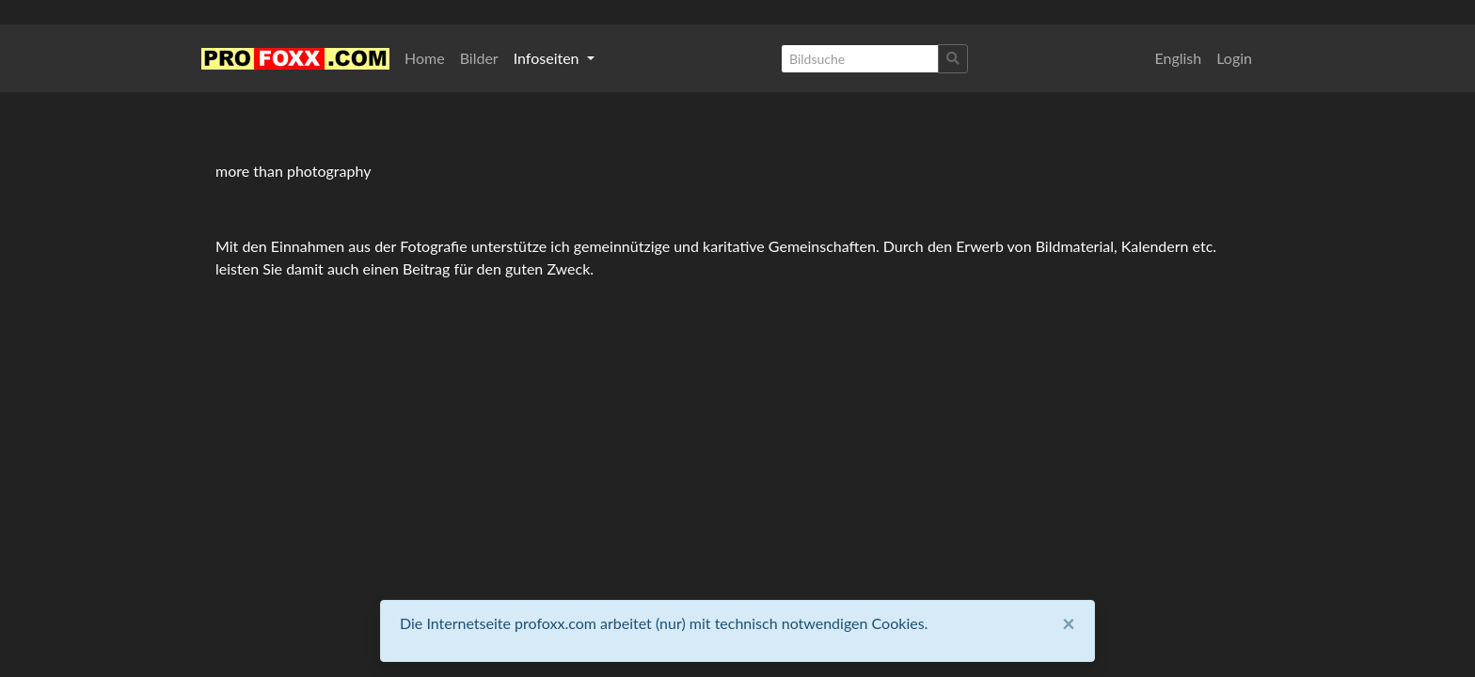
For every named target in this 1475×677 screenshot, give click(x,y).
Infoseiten (548, 58)
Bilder (479, 58)
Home (424, 58)
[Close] (1068, 623)
